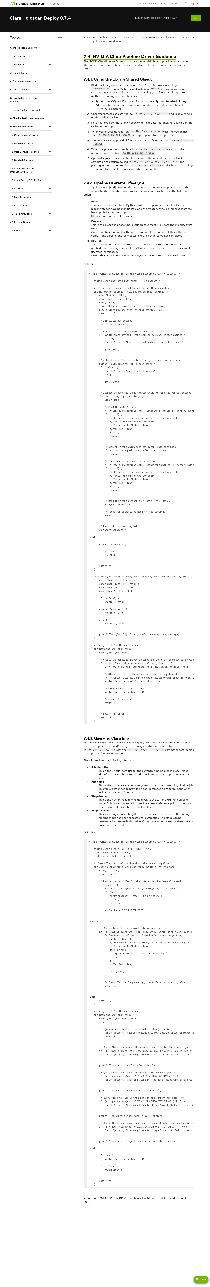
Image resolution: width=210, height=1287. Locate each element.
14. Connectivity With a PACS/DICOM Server (23, 170)
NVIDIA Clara (130, 37)
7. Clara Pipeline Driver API (25, 109)
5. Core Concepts (19, 89)
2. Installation (17, 64)
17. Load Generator (20, 197)
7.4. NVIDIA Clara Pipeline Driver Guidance (130, 56)
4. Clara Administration (23, 81)
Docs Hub (37, 4)
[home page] (19, 3)
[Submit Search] (196, 18)
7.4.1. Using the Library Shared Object (118, 79)
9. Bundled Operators (21, 126)
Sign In (194, 3)
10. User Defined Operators (25, 134)
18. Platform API (19, 205)
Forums (174, 3)
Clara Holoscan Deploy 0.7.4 (159, 37)
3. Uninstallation (19, 72)
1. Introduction (18, 56)
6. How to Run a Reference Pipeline (24, 100)
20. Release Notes (20, 222)
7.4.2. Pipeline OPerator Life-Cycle (114, 183)
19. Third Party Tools (21, 213)
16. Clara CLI (17, 188)
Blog (163, 3)
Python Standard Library (171, 101)
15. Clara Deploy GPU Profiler (26, 180)
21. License (16, 230)
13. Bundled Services (21, 160)
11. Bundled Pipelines (21, 143)
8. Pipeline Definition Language (27, 118)
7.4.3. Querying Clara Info (106, 738)
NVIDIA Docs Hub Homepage (101, 37)
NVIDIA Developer (146, 3)
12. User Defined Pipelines (24, 151)
